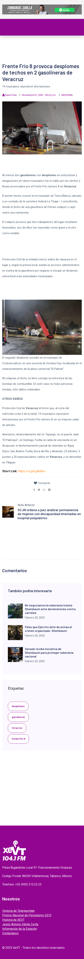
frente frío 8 (18, 738)
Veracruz (17, 728)
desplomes (18, 706)
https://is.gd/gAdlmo (31, 471)
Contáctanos (10, 933)
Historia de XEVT (13, 920)
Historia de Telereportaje (18, 911)
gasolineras (18, 717)
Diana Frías (11, 95)
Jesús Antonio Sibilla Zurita (20, 924)
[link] (34, 489)
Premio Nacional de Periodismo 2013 (26, 915)
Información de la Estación (19, 929)
